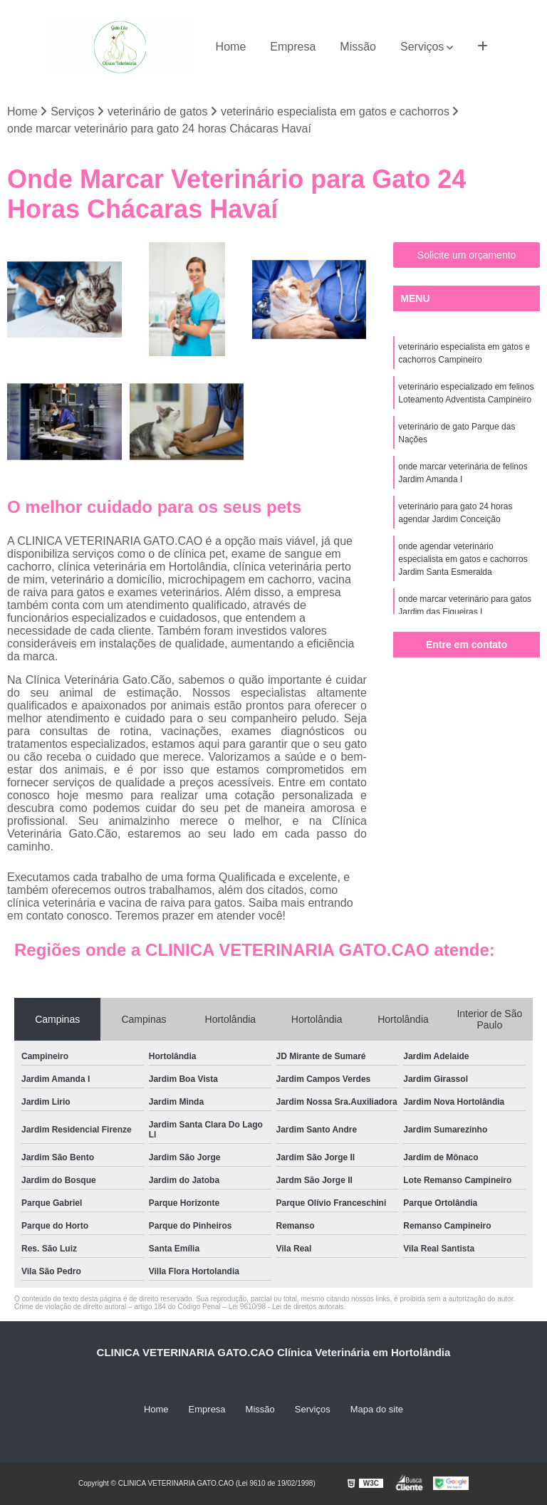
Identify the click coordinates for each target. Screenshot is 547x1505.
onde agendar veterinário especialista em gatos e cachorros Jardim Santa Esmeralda (462, 559)
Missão (358, 47)
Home (231, 47)
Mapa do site (376, 1409)
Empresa (293, 47)
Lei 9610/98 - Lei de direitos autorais (286, 1307)
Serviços (422, 47)
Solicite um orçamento (466, 255)
